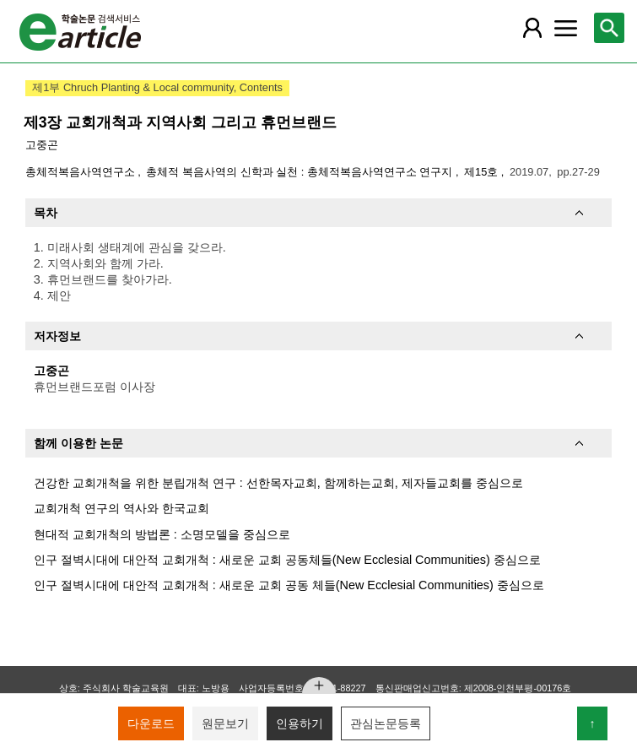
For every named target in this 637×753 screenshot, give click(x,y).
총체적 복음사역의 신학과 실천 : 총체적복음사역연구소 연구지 (300, 171)
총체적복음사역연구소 (81, 171)
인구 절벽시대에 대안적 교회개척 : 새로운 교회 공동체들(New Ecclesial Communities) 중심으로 (287, 559)
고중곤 (41, 144)
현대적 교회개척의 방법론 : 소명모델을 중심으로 (162, 534)
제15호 (482, 171)
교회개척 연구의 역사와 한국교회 (121, 508)
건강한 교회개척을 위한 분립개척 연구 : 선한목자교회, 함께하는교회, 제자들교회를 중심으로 (278, 483)
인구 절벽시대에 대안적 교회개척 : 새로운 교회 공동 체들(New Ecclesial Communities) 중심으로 (289, 585)
